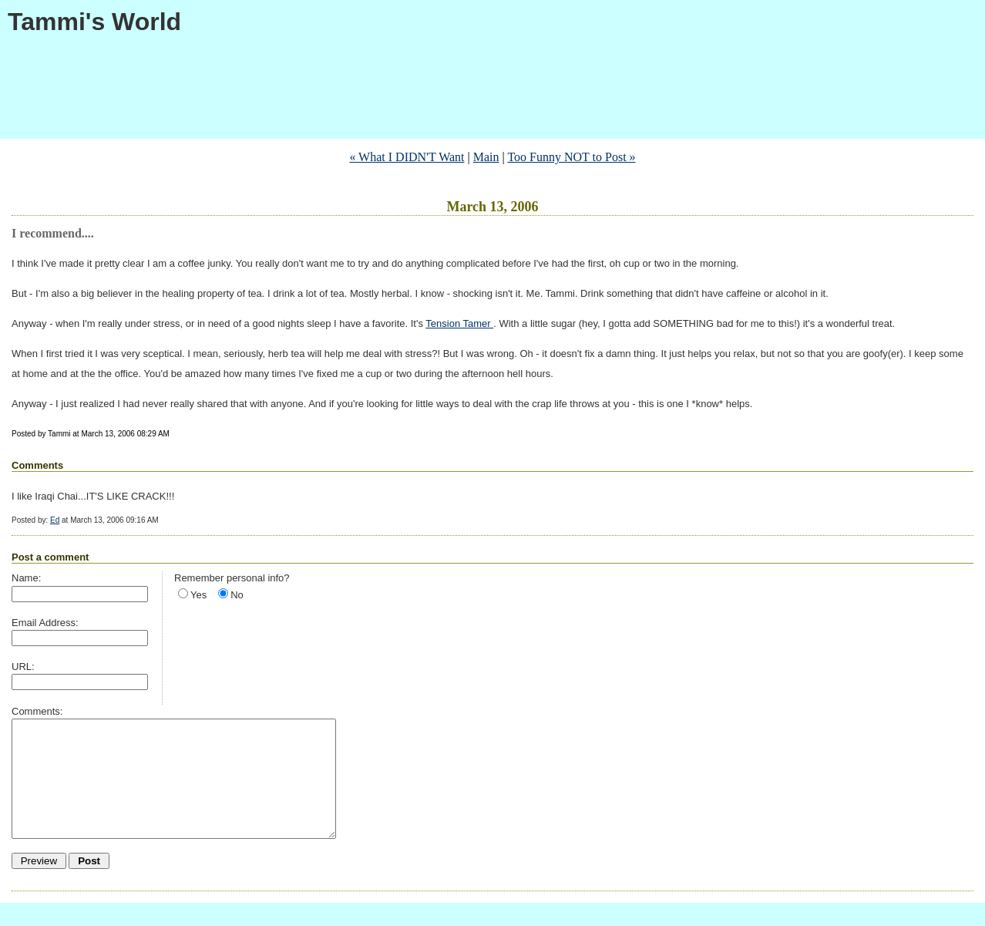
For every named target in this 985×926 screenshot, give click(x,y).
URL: (23, 666)
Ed (54, 520)
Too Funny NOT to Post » (571, 156)
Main (486, 156)
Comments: (37, 711)
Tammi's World (94, 21)
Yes (198, 595)
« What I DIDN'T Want (406, 156)
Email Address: (45, 622)
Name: (26, 578)
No (237, 595)
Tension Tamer (459, 323)
